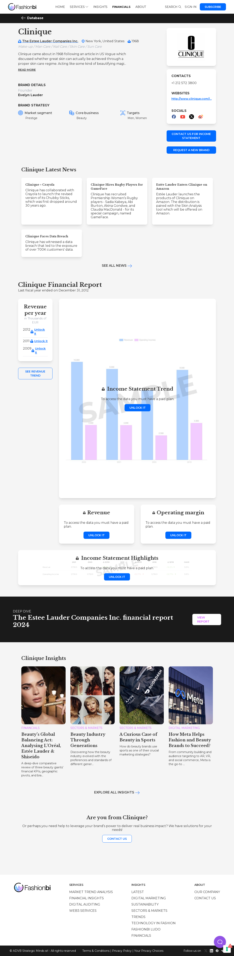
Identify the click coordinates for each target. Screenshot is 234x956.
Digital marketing (148, 898)
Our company (207, 892)
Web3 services (83, 911)
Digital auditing (84, 904)
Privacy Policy (122, 951)
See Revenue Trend (35, 373)
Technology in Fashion (153, 923)
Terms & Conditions (95, 951)
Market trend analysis (91, 892)
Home (60, 7)
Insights (100, 7)
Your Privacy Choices (148, 951)
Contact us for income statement (191, 136)
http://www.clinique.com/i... (191, 99)
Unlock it (39, 331)
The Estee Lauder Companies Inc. (50, 41)
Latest (137, 892)
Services (79, 7)
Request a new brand (191, 150)
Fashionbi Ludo (146, 929)
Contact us (117, 839)
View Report (203, 619)
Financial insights (86, 898)
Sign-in (191, 7)
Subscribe (213, 7)
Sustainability (145, 904)
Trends (138, 917)
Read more (27, 70)
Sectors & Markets (149, 911)
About (140, 7)
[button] (220, 942)
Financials (121, 7)
